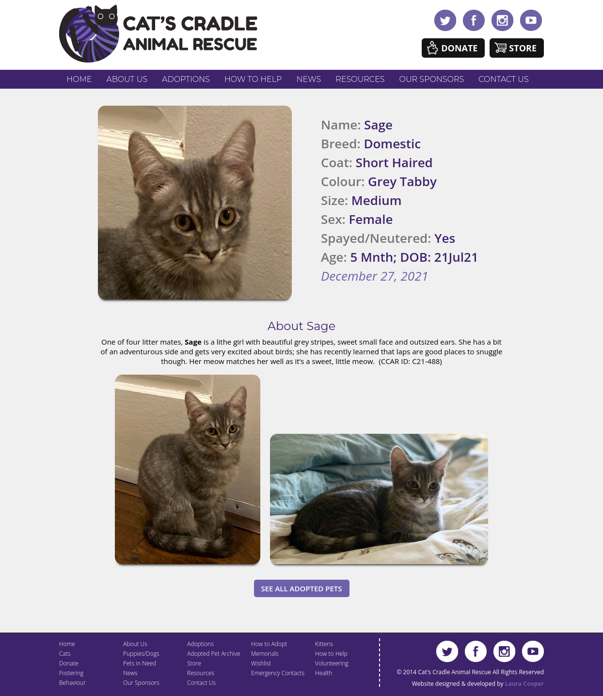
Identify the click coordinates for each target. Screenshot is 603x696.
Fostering (71, 673)
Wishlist (261, 663)
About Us (126, 79)
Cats (64, 653)
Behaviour (72, 683)
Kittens (324, 644)
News (309, 79)
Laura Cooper (524, 684)
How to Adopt (269, 644)
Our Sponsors (431, 79)
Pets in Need (139, 663)
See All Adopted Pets (301, 588)
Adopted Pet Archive (213, 653)
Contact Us (503, 79)
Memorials (265, 653)
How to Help (253, 79)
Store (523, 48)
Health (323, 673)
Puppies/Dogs (141, 653)
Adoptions (186, 79)
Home (79, 79)
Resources (359, 79)
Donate (459, 48)
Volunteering (332, 663)
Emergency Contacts (277, 673)
